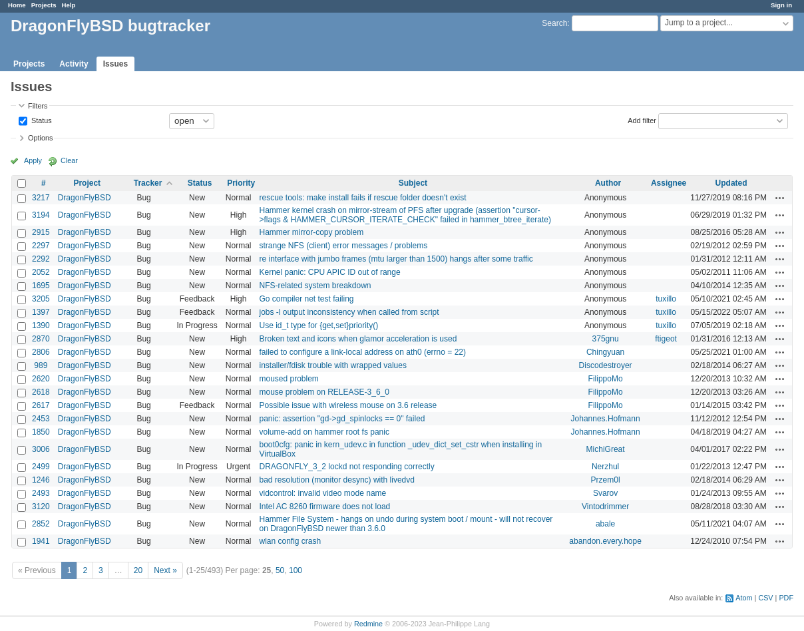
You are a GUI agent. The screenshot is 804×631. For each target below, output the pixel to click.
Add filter (642, 120)
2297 (41, 245)
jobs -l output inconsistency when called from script (349, 312)
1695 (41, 285)
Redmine (368, 624)
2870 (41, 338)
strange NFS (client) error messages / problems (343, 245)
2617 (41, 405)
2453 (41, 418)
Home (17, 5)
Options (40, 138)
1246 (41, 480)
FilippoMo (605, 378)
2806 (41, 352)
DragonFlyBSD (84, 197)
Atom (743, 598)
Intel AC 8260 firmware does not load (324, 506)
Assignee (668, 183)
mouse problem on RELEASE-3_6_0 (324, 392)
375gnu (605, 338)
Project (86, 183)
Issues (115, 64)
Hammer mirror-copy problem (311, 232)
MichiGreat (605, 449)
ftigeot (666, 338)
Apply (33, 160)
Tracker (148, 183)
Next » (165, 570)
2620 (41, 378)
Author (608, 183)
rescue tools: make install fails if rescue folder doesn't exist (362, 197)
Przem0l (605, 480)
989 (40, 365)
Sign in (781, 5)
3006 (41, 449)
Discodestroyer (605, 365)
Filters (37, 106)
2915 (41, 232)
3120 (41, 506)
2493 (41, 493)
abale (605, 523)
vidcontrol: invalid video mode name (322, 493)
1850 (41, 432)
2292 (41, 259)
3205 (41, 299)
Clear (69, 160)
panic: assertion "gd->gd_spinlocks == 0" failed (342, 418)
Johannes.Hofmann (605, 418)
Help (69, 5)
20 (138, 570)
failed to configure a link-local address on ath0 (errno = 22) (362, 352)
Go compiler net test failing (306, 299)
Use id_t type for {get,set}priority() (318, 325)
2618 (41, 392)
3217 (41, 197)
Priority (241, 183)
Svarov (605, 493)
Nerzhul (605, 466)
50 (280, 570)
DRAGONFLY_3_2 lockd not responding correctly (346, 466)
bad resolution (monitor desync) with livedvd (336, 480)
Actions (780, 197)
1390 (41, 325)
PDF (786, 598)
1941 (41, 541)
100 (295, 570)
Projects (44, 5)
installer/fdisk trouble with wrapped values (332, 365)
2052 (41, 272)
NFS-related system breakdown (315, 285)
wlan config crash (290, 541)
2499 (41, 466)
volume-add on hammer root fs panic (324, 432)
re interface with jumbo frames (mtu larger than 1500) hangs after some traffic (395, 259)
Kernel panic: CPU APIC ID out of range (329, 272)
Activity (73, 64)
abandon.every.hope (605, 541)
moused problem (288, 378)
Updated (731, 183)
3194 (41, 215)
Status (40, 120)
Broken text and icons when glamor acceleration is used (358, 338)
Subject (413, 183)
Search (554, 23)
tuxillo (666, 299)
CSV (765, 598)
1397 (41, 312)
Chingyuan (605, 352)
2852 (41, 523)
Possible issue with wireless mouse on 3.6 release (348, 405)
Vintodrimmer (605, 506)
